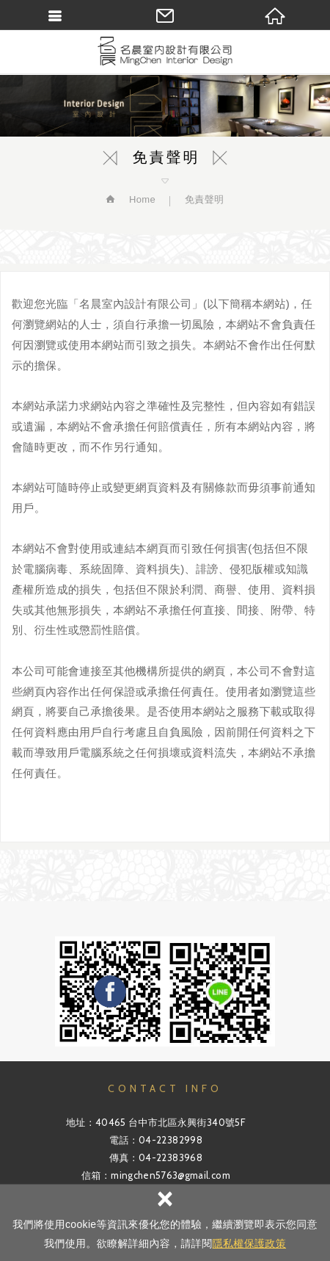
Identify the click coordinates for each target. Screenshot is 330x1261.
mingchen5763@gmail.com (170, 1175)
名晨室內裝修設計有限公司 (165, 51)
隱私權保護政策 (249, 1243)
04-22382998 (170, 1140)
